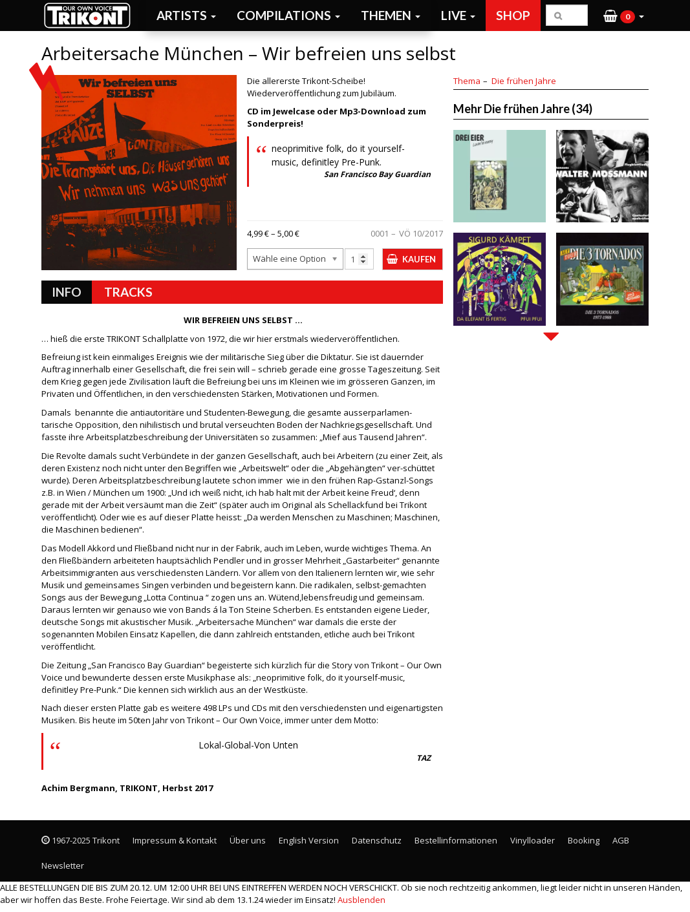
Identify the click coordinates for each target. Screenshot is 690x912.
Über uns (248, 840)
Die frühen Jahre (523, 81)
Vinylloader (532, 840)
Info (66, 291)
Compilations (288, 15)
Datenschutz (377, 840)
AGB (620, 840)
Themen (390, 15)
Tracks (128, 291)
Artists (186, 15)
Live (458, 15)
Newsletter (62, 865)
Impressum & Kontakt (175, 840)
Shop (513, 15)
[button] (623, 15)
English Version (309, 840)
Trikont (91, 15)
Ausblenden (361, 900)
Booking (583, 840)
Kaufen (419, 259)
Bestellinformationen (456, 840)
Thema (466, 81)
